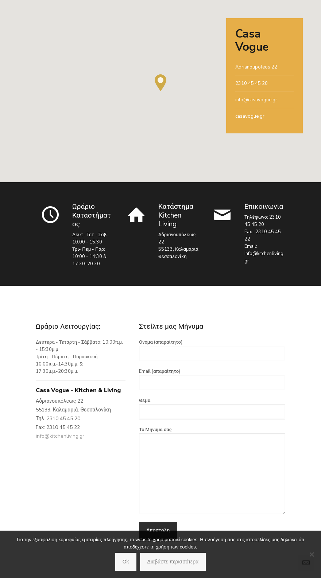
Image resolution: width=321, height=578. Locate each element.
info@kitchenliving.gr (60, 436)
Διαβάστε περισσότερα (173, 562)
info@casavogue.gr (256, 100)
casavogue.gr (249, 116)
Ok (126, 562)
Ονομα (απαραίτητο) (212, 350)
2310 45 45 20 (251, 83)
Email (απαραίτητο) (212, 379)
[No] (312, 554)
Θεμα (212, 408)
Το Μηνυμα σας (212, 470)
